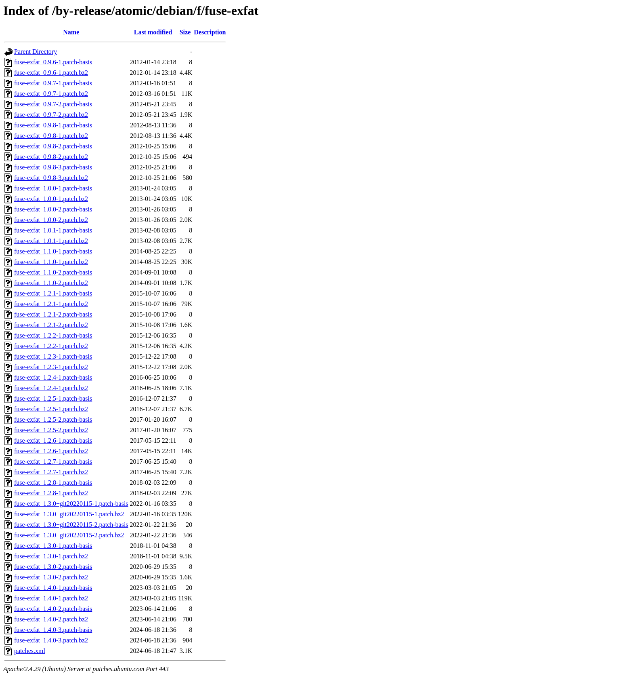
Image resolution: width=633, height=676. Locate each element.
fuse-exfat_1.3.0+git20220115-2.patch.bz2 (69, 535)
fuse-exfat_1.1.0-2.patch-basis (53, 272)
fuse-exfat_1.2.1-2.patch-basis (53, 314)
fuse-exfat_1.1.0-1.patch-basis (53, 251)
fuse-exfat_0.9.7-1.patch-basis (53, 83)
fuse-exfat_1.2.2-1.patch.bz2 (51, 345)
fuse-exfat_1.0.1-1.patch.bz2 (51, 240)
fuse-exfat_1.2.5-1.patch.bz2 (51, 409)
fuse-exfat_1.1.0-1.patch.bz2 (51, 261)
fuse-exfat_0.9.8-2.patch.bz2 (51, 156)
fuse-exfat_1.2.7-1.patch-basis (53, 461)
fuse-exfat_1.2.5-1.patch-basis (53, 398)
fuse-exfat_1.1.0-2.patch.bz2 (51, 282)
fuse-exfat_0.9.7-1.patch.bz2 (51, 93)
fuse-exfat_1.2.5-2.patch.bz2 (51, 430)
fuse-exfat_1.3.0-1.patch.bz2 (51, 556)
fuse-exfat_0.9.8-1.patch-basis (53, 125)
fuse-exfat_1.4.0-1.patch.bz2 (51, 598)
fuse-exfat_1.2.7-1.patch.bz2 (51, 472)
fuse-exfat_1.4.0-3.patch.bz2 (51, 640)
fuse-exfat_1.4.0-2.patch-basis (53, 608)
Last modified (153, 32)
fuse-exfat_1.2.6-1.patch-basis (53, 440)
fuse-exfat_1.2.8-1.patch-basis (53, 482)
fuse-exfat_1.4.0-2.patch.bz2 (51, 619)
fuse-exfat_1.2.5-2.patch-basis (53, 419)
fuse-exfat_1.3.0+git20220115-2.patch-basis (71, 524)
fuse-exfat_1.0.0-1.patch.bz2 (51, 198)
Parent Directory (35, 51)
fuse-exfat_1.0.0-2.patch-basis (53, 209)
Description (210, 32)
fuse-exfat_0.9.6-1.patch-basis (53, 62)
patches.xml (29, 650)
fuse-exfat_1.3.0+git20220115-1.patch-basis (71, 503)
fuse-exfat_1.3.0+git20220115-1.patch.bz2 (69, 514)
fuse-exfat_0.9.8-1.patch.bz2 (51, 135)
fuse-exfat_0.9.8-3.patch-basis (53, 167)
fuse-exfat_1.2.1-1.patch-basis (53, 293)
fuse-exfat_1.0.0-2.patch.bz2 (51, 219)
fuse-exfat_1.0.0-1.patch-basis (53, 188)
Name (71, 32)
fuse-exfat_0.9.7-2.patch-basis (53, 104)
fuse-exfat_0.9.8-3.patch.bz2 (51, 177)
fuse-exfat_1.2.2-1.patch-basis (53, 335)
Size (185, 32)
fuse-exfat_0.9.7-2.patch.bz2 (51, 114)
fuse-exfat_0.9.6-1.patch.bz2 (51, 72)
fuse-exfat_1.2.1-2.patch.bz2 (51, 324)
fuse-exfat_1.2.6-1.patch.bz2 (51, 451)
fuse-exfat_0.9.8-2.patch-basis (53, 146)
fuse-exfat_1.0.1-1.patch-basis (53, 230)
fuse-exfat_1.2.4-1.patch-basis (53, 377)
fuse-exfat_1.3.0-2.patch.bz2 (51, 577)
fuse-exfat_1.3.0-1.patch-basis (53, 545)
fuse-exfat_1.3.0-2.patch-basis (53, 566)
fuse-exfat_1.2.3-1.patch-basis (53, 356)
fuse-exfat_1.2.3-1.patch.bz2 (51, 366)
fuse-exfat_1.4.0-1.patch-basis (53, 587)
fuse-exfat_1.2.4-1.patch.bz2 (51, 387)
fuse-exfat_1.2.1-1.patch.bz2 (51, 303)
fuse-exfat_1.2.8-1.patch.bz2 (51, 493)
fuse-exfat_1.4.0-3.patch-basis (53, 629)
